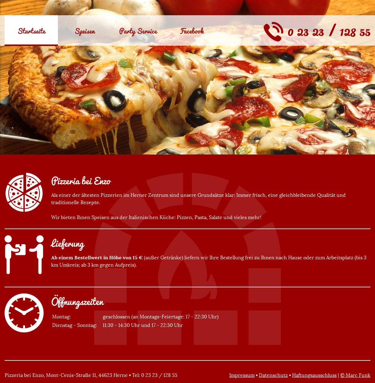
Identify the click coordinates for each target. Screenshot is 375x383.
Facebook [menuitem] (191, 30)
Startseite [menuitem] (31, 30)
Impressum (242, 375)
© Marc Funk (355, 375)
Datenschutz (273, 375)
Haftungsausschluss (314, 375)
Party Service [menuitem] (138, 30)
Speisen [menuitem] (84, 30)
